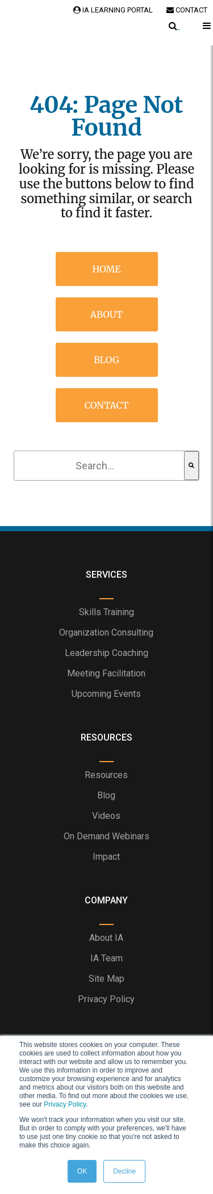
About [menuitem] (106, 314)
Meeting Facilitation (106, 673)
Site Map (106, 978)
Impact (106, 856)
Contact (186, 10)
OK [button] (82, 1171)
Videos (106, 815)
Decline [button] (124, 1171)
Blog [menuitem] (106, 359)
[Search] (191, 465)
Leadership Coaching (106, 653)
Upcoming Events (106, 693)
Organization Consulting (106, 632)
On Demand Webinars (106, 836)
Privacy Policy (65, 1104)
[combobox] (99, 465)
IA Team (106, 958)
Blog (106, 795)
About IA (106, 937)
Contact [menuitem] (107, 405)
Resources (106, 775)
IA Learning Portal (113, 10)
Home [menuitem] (107, 269)
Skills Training (106, 612)
